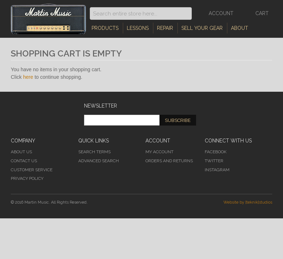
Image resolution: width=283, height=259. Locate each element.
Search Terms (94, 151)
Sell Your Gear (202, 28)
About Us (21, 151)
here (28, 77)
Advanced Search (98, 160)
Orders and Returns (169, 160)
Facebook (216, 151)
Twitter (214, 160)
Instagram (217, 169)
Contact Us (24, 160)
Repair (165, 28)
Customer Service (31, 169)
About (239, 28)
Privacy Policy (27, 178)
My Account (159, 151)
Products (105, 28)
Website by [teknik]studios (247, 202)
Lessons (138, 28)
